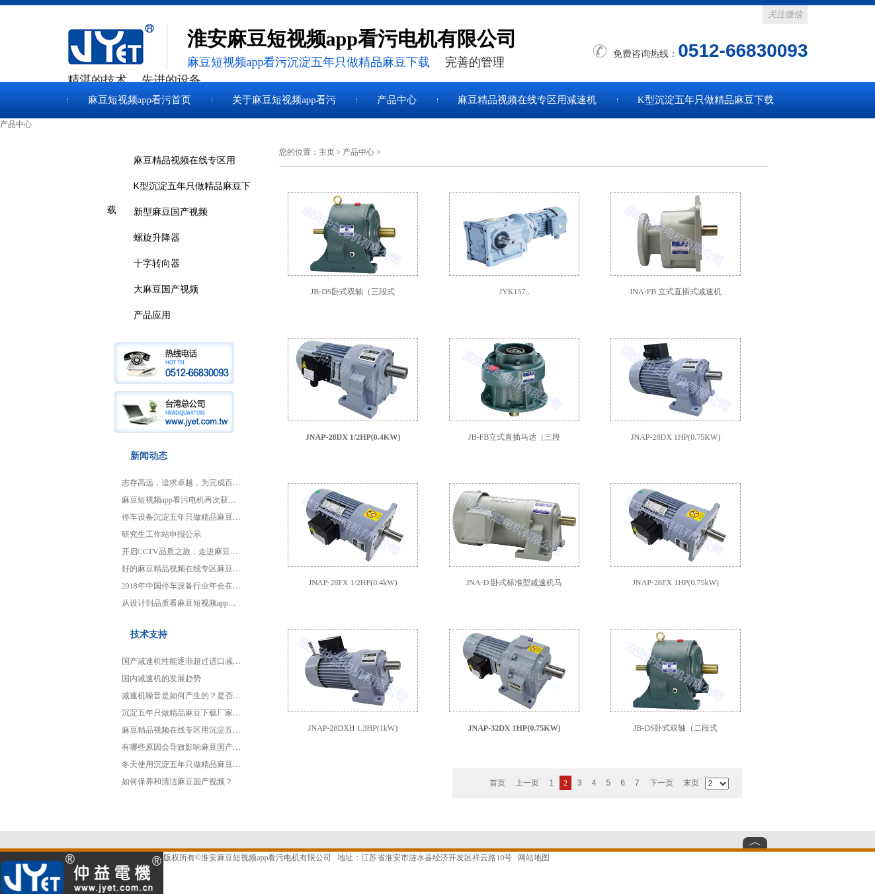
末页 (691, 783)
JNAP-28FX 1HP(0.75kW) (675, 582)
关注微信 (785, 14)
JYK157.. (514, 291)
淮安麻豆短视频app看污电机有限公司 (266, 857)
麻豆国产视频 (117, 47)
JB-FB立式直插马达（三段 (514, 437)
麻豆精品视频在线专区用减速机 (527, 100)
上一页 (527, 783)
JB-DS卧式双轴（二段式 (675, 728)
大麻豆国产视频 (166, 289)
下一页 (661, 783)
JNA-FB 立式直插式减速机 (676, 291)
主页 (327, 152)
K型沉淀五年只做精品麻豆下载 (706, 100)
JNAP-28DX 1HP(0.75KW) (675, 437)
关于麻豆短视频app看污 (284, 100)
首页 (497, 783)
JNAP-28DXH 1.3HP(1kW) (352, 728)
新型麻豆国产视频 (171, 211)
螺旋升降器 (157, 237)
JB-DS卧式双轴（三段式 (352, 291)
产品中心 (397, 100)
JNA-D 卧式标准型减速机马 (514, 582)
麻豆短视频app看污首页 (140, 100)
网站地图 (534, 857)
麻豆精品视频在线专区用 (184, 160)
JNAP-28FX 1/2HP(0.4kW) (352, 582)
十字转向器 (157, 263)
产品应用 (152, 314)
